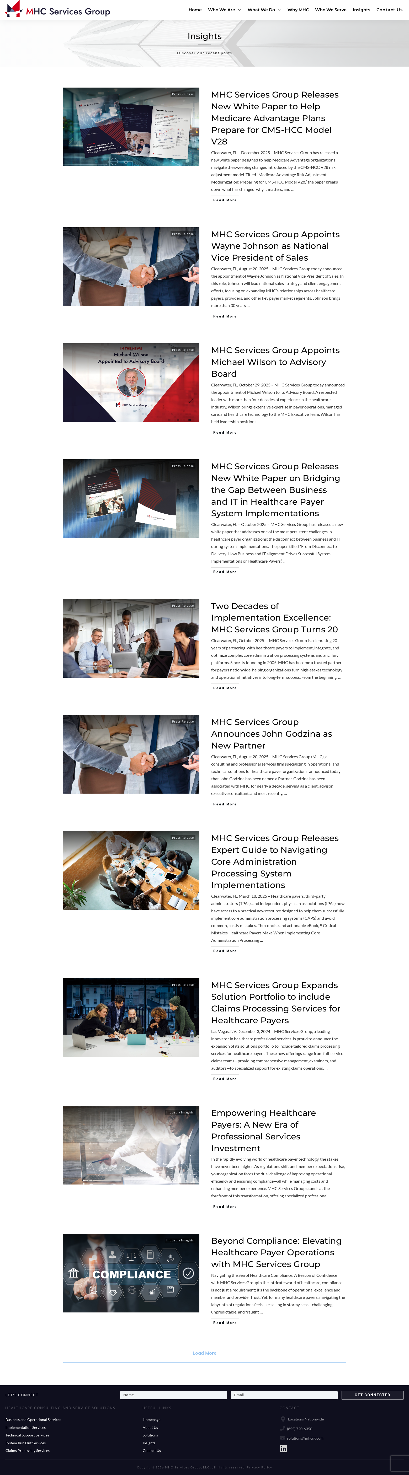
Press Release (183, 94)
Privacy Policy (259, 1467)
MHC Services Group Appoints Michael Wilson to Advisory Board (275, 362)
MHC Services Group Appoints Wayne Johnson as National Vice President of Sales (275, 246)
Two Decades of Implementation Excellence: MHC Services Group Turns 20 (274, 618)
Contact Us (152, 1450)
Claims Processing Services (28, 1450)
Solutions (150, 1435)
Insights (149, 1443)
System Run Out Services (26, 1443)
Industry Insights (180, 1112)
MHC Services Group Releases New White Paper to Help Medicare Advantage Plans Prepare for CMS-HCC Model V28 (275, 118)
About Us (150, 1427)
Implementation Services (26, 1427)
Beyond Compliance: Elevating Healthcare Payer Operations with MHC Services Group (276, 1252)
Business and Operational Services (33, 1419)
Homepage (151, 1419)
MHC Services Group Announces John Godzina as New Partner (271, 734)
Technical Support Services (27, 1435)
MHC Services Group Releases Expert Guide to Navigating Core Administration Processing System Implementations (275, 861)
